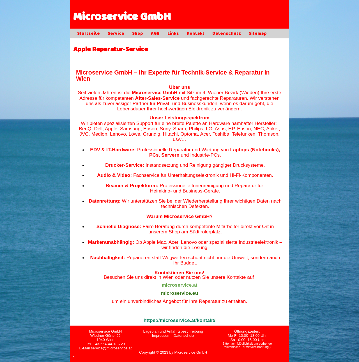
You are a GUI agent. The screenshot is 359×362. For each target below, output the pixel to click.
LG (209, 128)
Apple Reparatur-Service (110, 50)
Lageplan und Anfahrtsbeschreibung (173, 331)
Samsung (130, 128)
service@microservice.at (111, 348)
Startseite (88, 34)
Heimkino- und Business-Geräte (184, 191)
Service (116, 34)
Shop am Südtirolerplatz (194, 232)
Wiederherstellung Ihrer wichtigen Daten (226, 201)
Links (173, 34)
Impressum (161, 335)
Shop (137, 34)
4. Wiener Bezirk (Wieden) (230, 92)
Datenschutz (226, 34)
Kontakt (195, 34)
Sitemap (258, 34)
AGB (155, 34)
